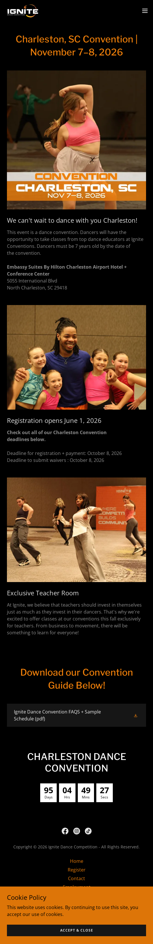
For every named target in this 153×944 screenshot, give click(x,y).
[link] (23, 10)
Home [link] (76, 861)
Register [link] (77, 870)
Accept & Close (76, 930)
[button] (145, 10)
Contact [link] (76, 878)
